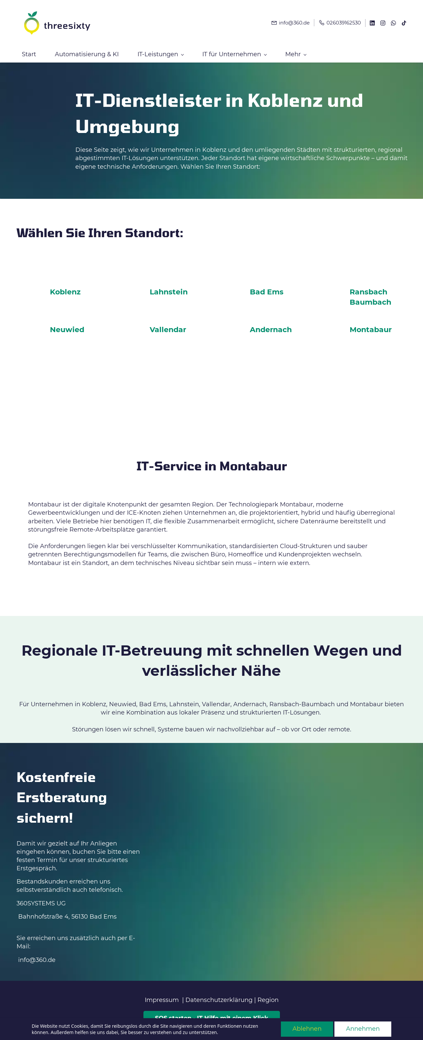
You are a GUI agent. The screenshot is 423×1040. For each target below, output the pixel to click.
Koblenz (65, 289)
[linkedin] (372, 22)
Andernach (271, 327)
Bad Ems (267, 289)
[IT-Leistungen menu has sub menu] (160, 51)
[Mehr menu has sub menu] (377, 51)
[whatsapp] (393, 22)
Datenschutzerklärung (218, 997)
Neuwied (67, 327)
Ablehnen (307, 1028)
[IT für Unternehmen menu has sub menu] (234, 51)
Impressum (162, 997)
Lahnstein (169, 289)
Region (268, 997)
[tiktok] (404, 22)
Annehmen (363, 1028)
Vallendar (168, 327)
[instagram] (382, 22)
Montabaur (371, 327)
